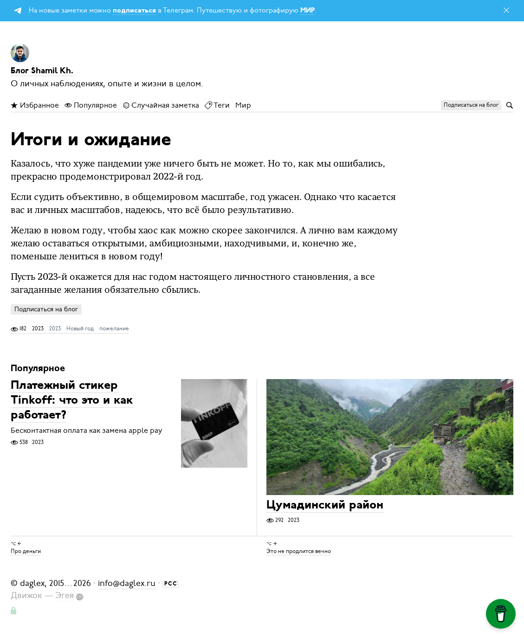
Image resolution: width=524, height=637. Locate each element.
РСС (170, 584)
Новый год (80, 328)
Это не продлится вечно (298, 551)
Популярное (91, 105)
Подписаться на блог (46, 309)
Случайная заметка (161, 105)
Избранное (35, 105)
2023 (55, 328)
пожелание (114, 328)
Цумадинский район (324, 506)
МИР (307, 10)
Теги (217, 105)
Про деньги (26, 551)
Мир (243, 105)
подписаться (134, 10)
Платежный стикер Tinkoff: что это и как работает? (72, 401)
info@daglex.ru (126, 583)
